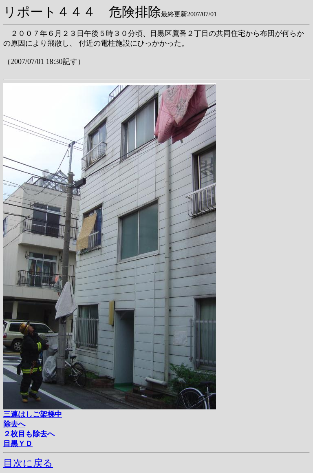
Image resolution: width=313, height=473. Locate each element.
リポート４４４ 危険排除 (82, 11)
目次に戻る (28, 463)
